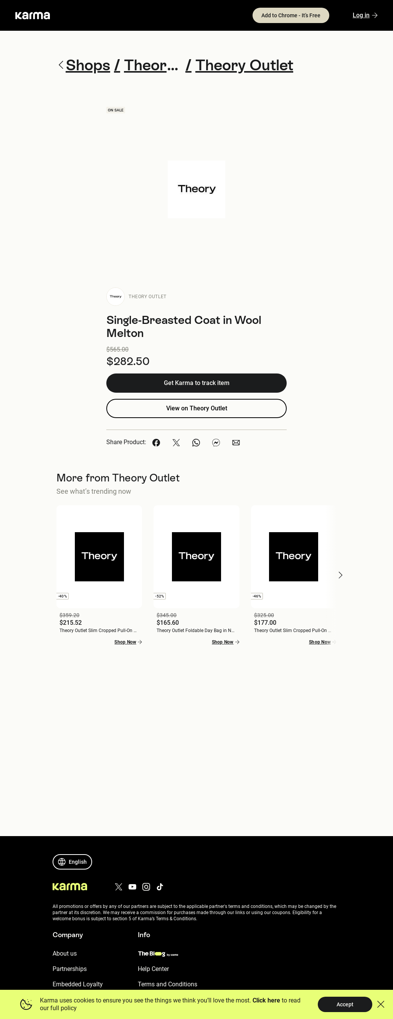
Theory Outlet (148, 296)
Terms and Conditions (167, 984)
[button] (156, 442)
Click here (266, 1000)
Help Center (153, 969)
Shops (83, 65)
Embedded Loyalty (78, 984)
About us (65, 953)
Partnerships (70, 969)
